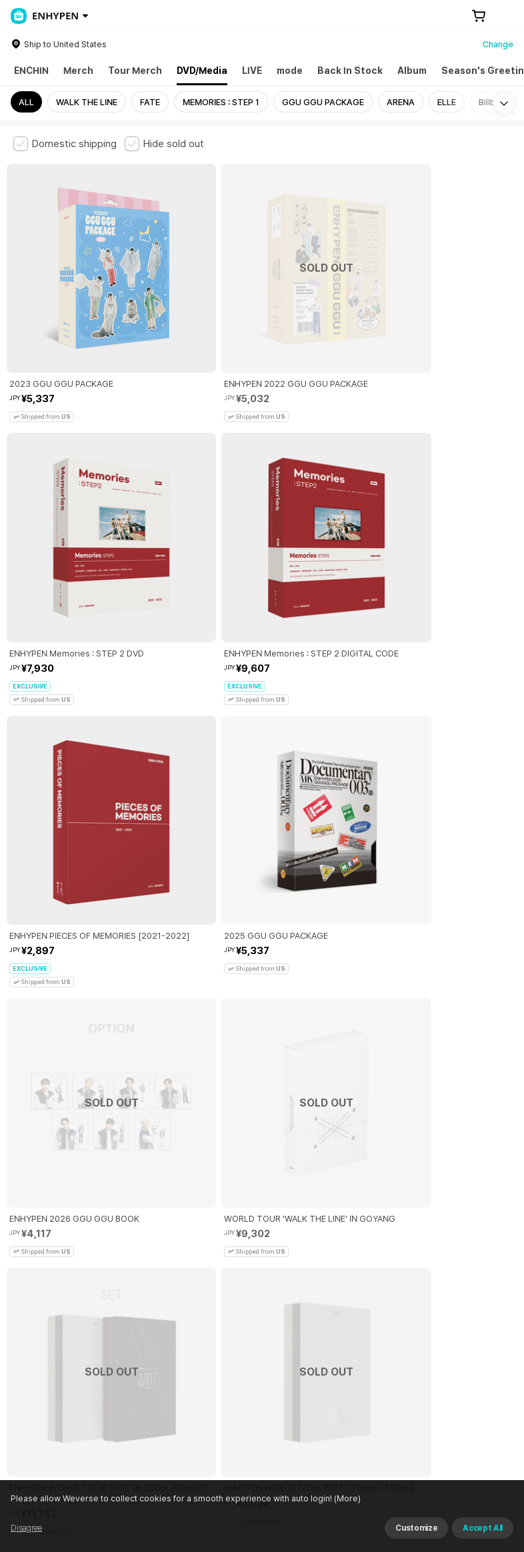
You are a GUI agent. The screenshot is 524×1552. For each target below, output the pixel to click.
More (262, 1195)
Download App (477, 1466)
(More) (346, 1498)
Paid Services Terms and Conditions (177, 1288)
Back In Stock (350, 70)
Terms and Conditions (50, 1288)
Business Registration (215, 1362)
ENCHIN (31, 70)
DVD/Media (202, 70)
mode (290, 70)
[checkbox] (65, 143)
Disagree (26, 1528)
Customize (416, 1528)
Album (412, 70)
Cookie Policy (34, 1303)
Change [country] (498, 44)
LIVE (252, 70)
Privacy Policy (430, 1288)
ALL (26, 102)
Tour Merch (135, 70)
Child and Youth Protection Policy (324, 1288)
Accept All (483, 1528)
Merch (78, 70)
